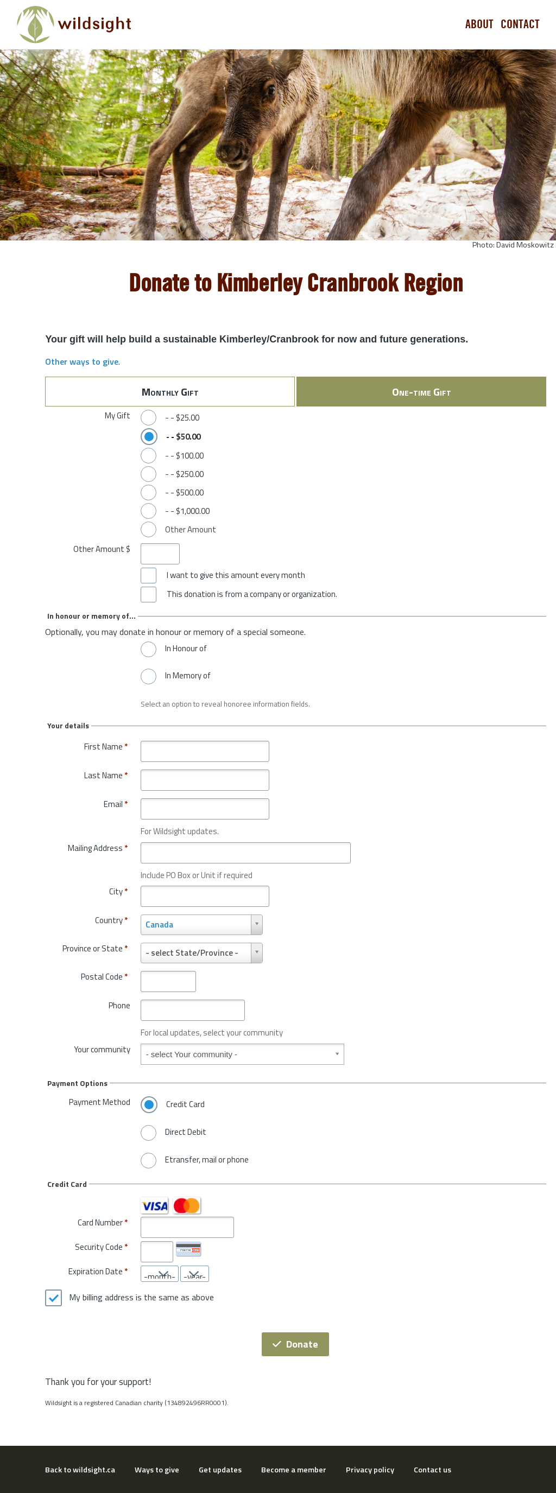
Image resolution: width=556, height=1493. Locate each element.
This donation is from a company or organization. (252, 594)
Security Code (99, 1247)
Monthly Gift (170, 391)
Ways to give (157, 1470)
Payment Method (99, 1102)
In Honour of (186, 649)
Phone (119, 1005)
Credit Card (185, 1104)
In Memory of (188, 676)
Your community (102, 1049)
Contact (520, 24)
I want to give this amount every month (236, 575)
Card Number (100, 1222)
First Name (106, 746)
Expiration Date (95, 1271)
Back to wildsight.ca (80, 1470)
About (479, 24)
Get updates (220, 1470)
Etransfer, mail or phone (207, 1160)
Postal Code (104, 976)
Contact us (432, 1470)
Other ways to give (81, 361)
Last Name (106, 775)
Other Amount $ (101, 549)
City (118, 891)
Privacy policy (370, 1470)
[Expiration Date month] (160, 1274)
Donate (295, 1344)
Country (111, 920)
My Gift (117, 415)
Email (116, 804)
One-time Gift (421, 391)
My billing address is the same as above (141, 1298)
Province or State (95, 948)
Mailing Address (98, 848)
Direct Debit (185, 1132)
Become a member (293, 1470)
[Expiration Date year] (194, 1274)
